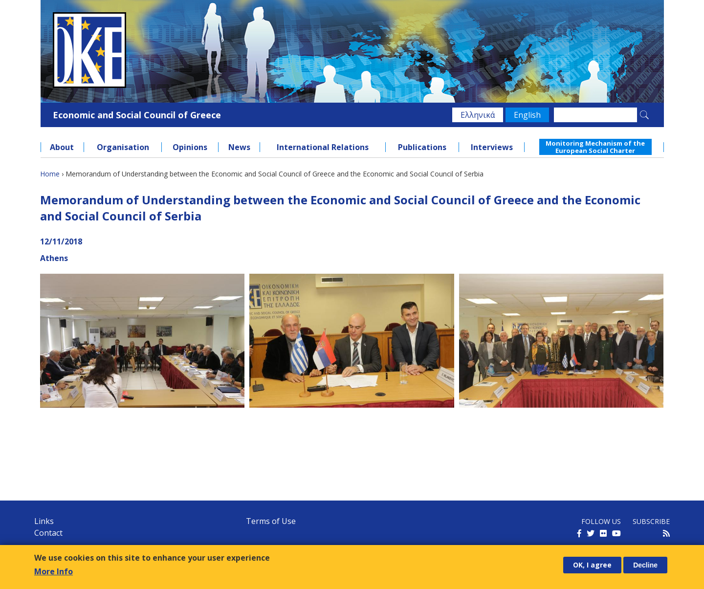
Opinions (190, 147)
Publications (422, 147)
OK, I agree (592, 564)
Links (44, 521)
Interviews (492, 147)
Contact (48, 532)
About (62, 147)
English (527, 114)
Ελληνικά (478, 114)
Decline (645, 565)
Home (50, 173)
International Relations (323, 147)
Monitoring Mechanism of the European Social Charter (595, 146)
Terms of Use (271, 521)
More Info (53, 571)
